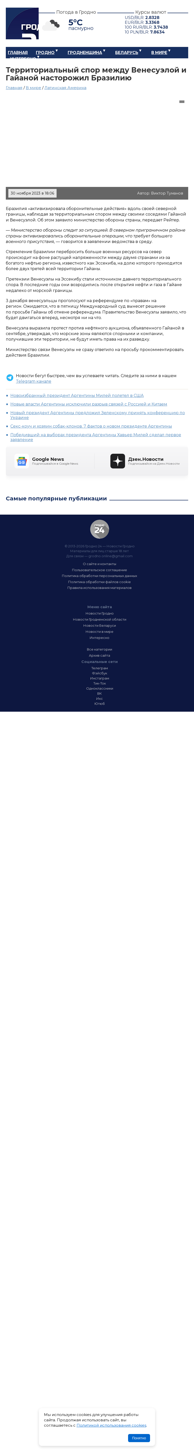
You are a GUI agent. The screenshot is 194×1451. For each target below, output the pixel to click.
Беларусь (126, 52)
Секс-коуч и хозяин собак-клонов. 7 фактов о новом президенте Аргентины (91, 426)
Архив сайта (99, 655)
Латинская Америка (65, 87)
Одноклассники (99, 688)
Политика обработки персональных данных (99, 576)
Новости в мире (99, 632)
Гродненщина (85, 52)
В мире (159, 52)
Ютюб (99, 704)
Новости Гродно (100, 613)
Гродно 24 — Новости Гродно (99, 529)
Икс (99, 698)
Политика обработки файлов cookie (99, 582)
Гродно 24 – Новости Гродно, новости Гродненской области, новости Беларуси (22, 23)
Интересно (23, 59)
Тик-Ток (99, 683)
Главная (18, 52)
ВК (99, 693)
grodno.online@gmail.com (110, 556)
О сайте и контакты (99, 564)
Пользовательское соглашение (99, 570)
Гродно (45, 52)
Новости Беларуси (99, 625)
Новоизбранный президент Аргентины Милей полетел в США (77, 395)
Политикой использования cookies (111, 1425)
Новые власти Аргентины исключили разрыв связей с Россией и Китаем (88, 404)
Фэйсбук (99, 673)
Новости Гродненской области (99, 619)
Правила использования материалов (99, 588)
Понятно (139, 1438)
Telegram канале (33, 381)
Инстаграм (99, 678)
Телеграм (99, 668)
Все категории (99, 649)
